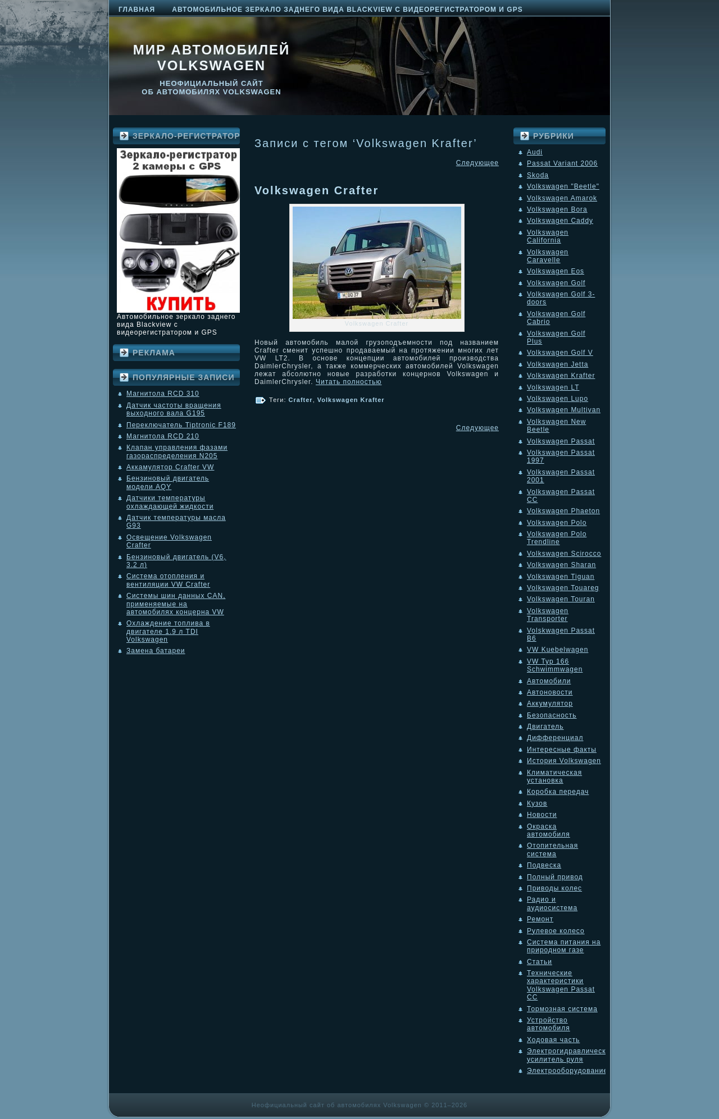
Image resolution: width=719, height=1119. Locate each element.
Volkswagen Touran (561, 599)
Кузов (537, 803)
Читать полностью (349, 382)
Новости (542, 815)
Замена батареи (155, 651)
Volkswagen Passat (561, 441)
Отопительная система (552, 849)
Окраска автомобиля (548, 830)
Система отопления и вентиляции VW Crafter (168, 580)
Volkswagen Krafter (351, 399)
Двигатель (545, 726)
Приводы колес (554, 888)
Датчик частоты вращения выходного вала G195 (173, 409)
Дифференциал (555, 738)
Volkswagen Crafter (316, 190)
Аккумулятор (550, 703)
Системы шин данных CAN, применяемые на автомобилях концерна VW (175, 604)
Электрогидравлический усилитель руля (571, 1055)
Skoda (538, 175)
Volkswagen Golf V (560, 353)
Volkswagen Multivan (563, 410)
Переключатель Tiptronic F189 (181, 425)
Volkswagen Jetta (557, 364)
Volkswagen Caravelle (547, 256)
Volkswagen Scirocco (564, 554)
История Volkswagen (564, 761)
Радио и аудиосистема (552, 903)
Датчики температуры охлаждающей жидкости (169, 502)
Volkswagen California (547, 236)
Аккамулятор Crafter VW (170, 467)
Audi (535, 152)
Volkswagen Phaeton (563, 511)
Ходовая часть (553, 1040)
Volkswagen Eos (555, 271)
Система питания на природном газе (563, 946)
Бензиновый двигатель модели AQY (167, 482)
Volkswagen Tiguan (560, 577)
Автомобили (549, 681)
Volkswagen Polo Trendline (556, 538)
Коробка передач (558, 792)
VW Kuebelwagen (557, 650)
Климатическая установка (554, 776)
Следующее (477, 163)
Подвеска (544, 865)
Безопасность (552, 715)
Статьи (539, 962)
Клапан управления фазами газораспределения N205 (176, 451)
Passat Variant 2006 (562, 163)
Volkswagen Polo (556, 523)
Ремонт (540, 919)
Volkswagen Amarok (562, 198)
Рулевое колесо (556, 931)
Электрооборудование (567, 1071)
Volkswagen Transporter (547, 615)
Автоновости (550, 692)
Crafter (301, 399)
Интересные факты (562, 749)
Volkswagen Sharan (561, 565)
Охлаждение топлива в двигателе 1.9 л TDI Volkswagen (168, 631)
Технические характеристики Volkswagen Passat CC (561, 985)
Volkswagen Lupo (557, 399)
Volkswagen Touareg (563, 588)
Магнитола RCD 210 (162, 436)
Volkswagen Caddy (560, 221)
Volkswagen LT (553, 387)
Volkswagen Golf (556, 283)
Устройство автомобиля (548, 1024)
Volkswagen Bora (557, 209)
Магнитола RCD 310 (162, 394)
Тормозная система (562, 1009)
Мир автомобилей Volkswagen (211, 57)
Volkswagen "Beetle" (563, 186)
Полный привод (555, 877)
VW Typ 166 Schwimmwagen (555, 665)
